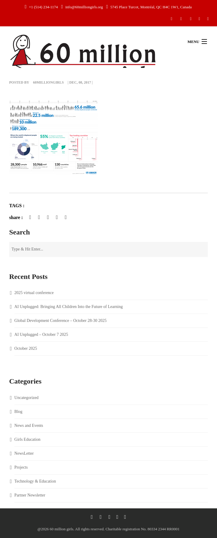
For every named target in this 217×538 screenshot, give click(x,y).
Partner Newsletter (30, 495)
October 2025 (25, 348)
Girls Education (27, 439)
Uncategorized (26, 397)
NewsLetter (24, 453)
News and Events (28, 425)
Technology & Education (35, 481)
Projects (21, 467)
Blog (18, 411)
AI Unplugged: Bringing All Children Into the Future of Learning (68, 306)
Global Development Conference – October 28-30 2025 (60, 320)
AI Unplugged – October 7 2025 (41, 334)
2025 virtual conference (34, 292)
